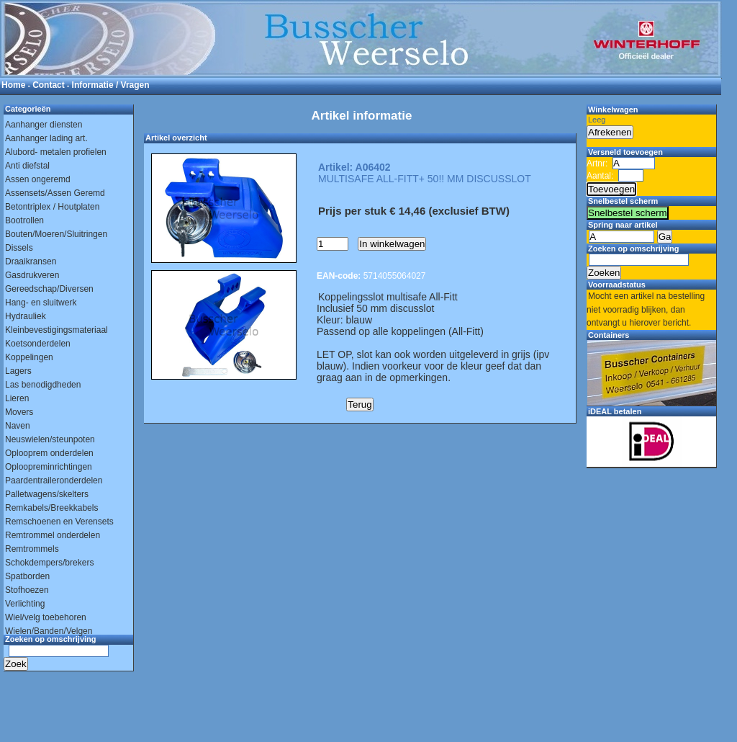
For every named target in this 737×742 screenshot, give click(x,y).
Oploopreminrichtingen (48, 467)
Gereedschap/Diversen (49, 289)
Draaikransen (30, 261)
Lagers (18, 371)
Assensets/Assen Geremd (55, 193)
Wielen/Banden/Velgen (48, 631)
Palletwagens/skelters (47, 494)
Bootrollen (24, 220)
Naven (17, 426)
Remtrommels (32, 549)
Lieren (17, 398)
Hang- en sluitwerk (40, 303)
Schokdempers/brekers (49, 563)
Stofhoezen (27, 590)
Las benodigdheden (43, 385)
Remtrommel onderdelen (52, 535)
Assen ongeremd (38, 179)
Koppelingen (29, 357)
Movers (19, 412)
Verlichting (25, 604)
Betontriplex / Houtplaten (52, 207)
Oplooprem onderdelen (49, 453)
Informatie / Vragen (111, 85)
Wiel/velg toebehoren (45, 617)
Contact (48, 85)
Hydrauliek (25, 316)
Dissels (19, 248)
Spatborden (27, 576)
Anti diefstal (27, 166)
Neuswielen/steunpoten (50, 439)
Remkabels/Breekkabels (51, 508)
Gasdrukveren (32, 275)
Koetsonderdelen (38, 344)
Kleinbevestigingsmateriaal (56, 330)
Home (13, 85)
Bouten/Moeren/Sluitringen (56, 234)
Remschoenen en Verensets (59, 522)
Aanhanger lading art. (46, 138)
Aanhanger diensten (43, 125)
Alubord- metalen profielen (56, 152)
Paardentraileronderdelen (53, 480)
